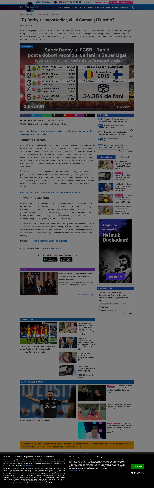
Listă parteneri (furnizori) (76, 470)
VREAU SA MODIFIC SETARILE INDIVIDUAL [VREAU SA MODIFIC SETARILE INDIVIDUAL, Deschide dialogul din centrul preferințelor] (137, 473)
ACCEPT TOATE (138, 466)
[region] (77, 471)
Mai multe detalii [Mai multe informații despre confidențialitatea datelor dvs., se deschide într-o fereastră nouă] (28, 465)
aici (24, 477)
